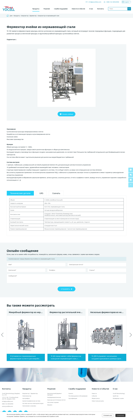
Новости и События (78, 9)
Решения (47, 9)
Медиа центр (96, 398)
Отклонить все (107, 415)
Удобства (115, 396)
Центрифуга (26, 398)
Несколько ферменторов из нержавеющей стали (108, 312)
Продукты (35, 9)
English (126, 2)
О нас (91, 9)
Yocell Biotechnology (119, 393)
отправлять (65, 289)
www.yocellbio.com (7, 406)
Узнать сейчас (67, 114)
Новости (94, 393)
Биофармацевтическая (54, 397)
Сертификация (72, 398)
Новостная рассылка (98, 401)
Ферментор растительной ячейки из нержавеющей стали (68, 312)
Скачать (70, 393)
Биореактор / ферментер (29, 15)
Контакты (100, 9)
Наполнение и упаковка (29, 406)
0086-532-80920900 (112, 2)
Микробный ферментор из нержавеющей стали (27, 312)
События (94, 396)
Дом (11, 15)
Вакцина (49, 405)
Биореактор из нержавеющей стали (48, 15)
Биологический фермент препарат (54, 394)
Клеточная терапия (53, 402)
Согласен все (120, 415)
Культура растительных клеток (56, 400)
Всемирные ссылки (118, 398)
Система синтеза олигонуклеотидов (32, 403)
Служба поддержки (61, 9)
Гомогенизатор (26, 396)
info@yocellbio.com (94, 2)
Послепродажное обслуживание (77, 396)
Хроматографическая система (31, 401)
